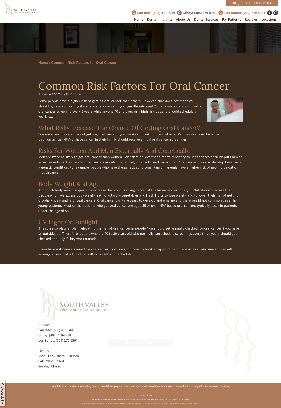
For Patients (231, 19)
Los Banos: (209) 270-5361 (244, 13)
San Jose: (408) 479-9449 (156, 13)
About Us (183, 19)
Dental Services (206, 19)
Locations (269, 19)
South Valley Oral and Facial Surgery (97, 386)
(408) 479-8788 (60, 335)
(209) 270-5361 (67, 340)
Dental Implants (159, 19)
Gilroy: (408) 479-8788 (199, 13)
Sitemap (225, 386)
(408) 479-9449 (64, 330)
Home (138, 19)
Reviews (251, 19)
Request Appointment (252, 3)
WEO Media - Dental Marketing (141, 386)
